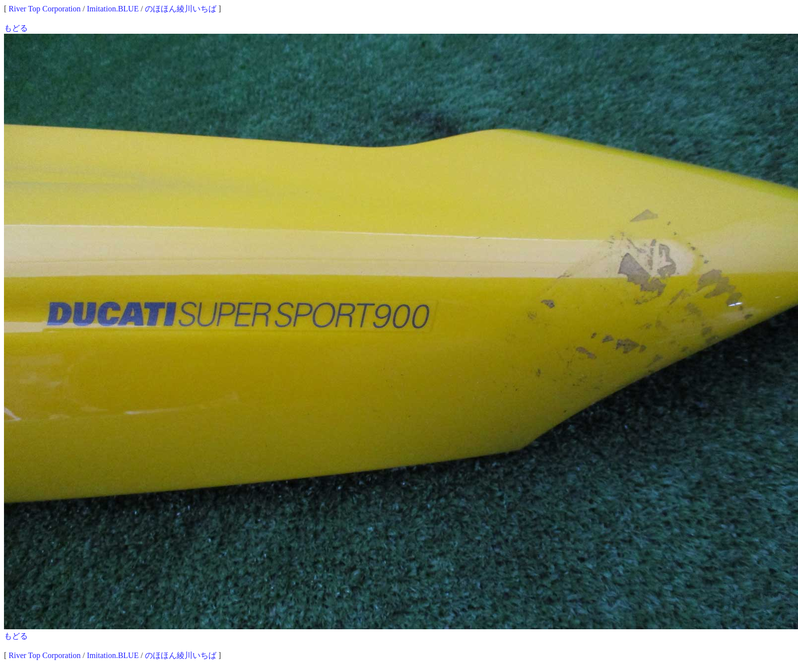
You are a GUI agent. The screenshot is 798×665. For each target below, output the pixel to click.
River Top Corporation (44, 8)
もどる (16, 28)
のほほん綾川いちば (180, 8)
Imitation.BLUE (112, 8)
